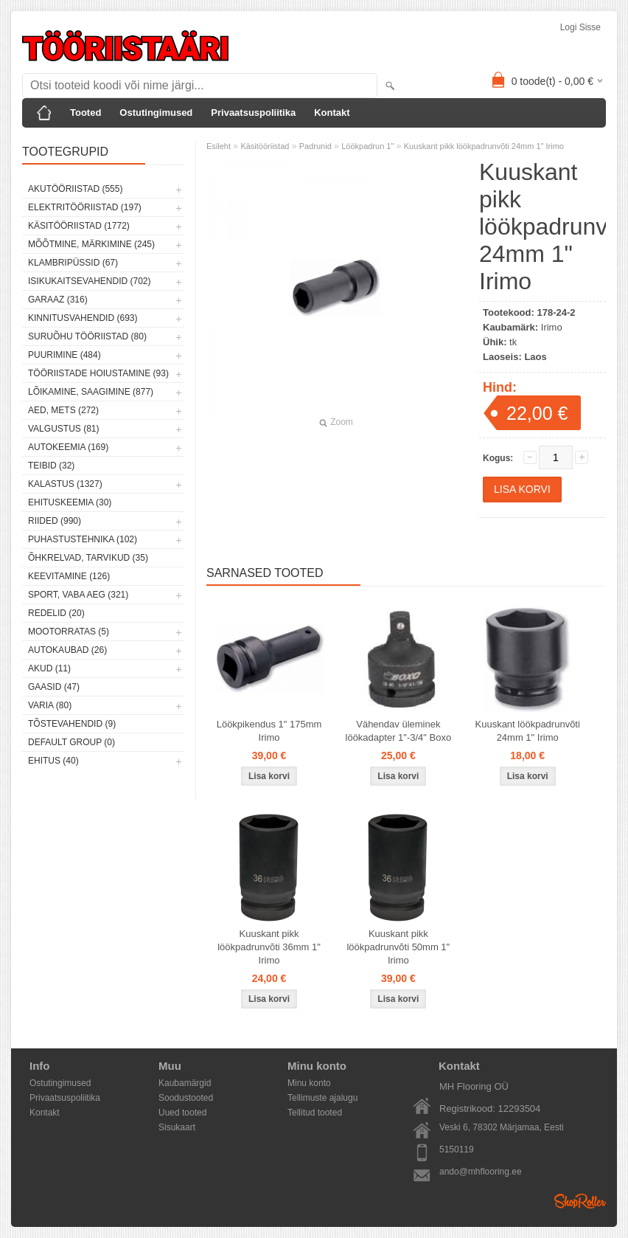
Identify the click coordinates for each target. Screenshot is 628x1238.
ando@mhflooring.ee (480, 1171)
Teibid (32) (51, 465)
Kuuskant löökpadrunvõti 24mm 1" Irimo (527, 731)
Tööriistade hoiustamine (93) (98, 373)
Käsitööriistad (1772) (79, 226)
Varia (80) (49, 705)
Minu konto (309, 1083)
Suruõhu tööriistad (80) (87, 336)
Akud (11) (49, 668)
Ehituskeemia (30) (69, 502)
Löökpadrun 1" (367, 146)
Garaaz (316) (58, 299)
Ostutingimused (155, 112)
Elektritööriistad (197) (85, 207)
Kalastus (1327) (65, 484)
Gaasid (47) (54, 687)
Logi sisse (580, 27)
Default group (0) (71, 742)
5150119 (456, 1149)
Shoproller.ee (580, 1201)
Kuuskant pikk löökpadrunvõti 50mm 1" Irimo (398, 947)
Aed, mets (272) (63, 410)
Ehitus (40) (53, 760)
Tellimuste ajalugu (322, 1098)
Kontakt (331, 112)
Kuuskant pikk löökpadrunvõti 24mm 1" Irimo (484, 146)
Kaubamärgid (184, 1083)
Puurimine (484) (64, 355)
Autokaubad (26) (67, 650)
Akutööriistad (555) (75, 189)
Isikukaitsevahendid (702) (89, 281)
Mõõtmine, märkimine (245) (91, 244)
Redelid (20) (56, 613)
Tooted (85, 112)
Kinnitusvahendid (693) (82, 318)
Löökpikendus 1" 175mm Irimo (269, 731)
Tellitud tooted (314, 1112)
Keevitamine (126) (69, 576)
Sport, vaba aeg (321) (78, 594)
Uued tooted (182, 1112)
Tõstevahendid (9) (72, 724)
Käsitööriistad (264, 146)
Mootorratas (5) (68, 631)
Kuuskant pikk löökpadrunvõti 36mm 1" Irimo (269, 947)
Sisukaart (176, 1127)
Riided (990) (54, 521)
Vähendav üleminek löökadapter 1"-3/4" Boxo (399, 731)
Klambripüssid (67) (73, 262)
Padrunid (315, 146)
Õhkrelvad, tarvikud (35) (88, 558)
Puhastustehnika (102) (82, 539)
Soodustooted (185, 1098)
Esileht (218, 146)
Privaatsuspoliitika (253, 112)
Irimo (551, 327)
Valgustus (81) (63, 428)
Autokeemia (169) (68, 447)
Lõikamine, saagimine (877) (90, 392)
